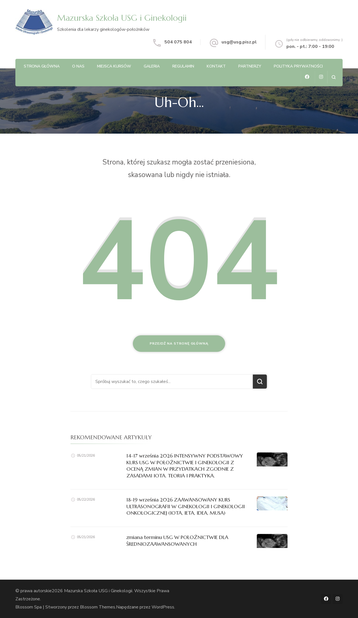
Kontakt (216, 66)
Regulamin (183, 66)
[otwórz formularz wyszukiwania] (333, 77)
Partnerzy (249, 66)
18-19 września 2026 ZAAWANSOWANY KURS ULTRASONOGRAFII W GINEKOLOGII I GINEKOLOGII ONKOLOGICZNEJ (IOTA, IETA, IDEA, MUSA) (185, 506)
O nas (78, 66)
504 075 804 (178, 42)
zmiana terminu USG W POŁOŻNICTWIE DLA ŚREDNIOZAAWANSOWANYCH (177, 540)
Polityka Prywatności (298, 66)
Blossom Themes (97, 607)
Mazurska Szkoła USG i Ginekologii (122, 18)
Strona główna (42, 66)
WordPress (163, 607)
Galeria (152, 66)
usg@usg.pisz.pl (239, 42)
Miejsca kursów (114, 66)
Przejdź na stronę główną (179, 343)
